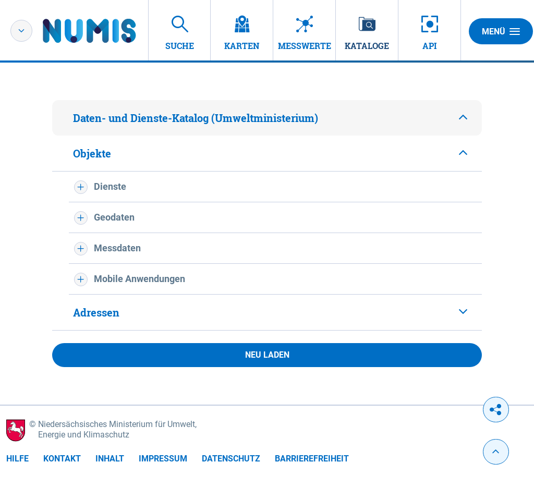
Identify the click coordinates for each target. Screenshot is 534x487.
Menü (501, 31)
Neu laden (267, 355)
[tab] (267, 118)
